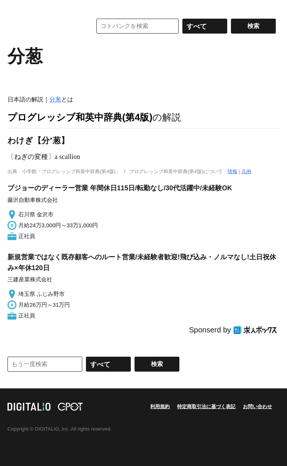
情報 (232, 171)
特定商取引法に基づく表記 (206, 406)
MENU (14, 7)
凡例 (246, 171)
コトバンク (44, 26)
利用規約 (160, 406)
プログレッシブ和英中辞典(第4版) (79, 117)
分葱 (55, 99)
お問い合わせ (257, 406)
